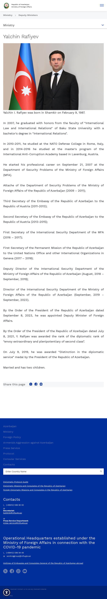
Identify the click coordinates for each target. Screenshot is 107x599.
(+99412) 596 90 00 (13, 505)
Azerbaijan (9, 426)
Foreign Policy (12, 437)
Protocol (8, 453)
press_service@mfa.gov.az (15, 523)
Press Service (11, 448)
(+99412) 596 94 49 (13, 553)
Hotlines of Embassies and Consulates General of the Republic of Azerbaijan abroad (43, 563)
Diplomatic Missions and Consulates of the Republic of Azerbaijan (34, 486)
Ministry (8, 15)
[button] (6, 592)
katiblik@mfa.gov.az (12, 513)
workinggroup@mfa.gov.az (17, 556)
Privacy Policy (8, 595)
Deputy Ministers (28, 15)
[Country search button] (101, 471)
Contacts (9, 464)
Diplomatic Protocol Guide (15, 482)
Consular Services (14, 459)
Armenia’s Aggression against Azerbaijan (28, 442)
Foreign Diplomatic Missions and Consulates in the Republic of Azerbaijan (37, 490)
